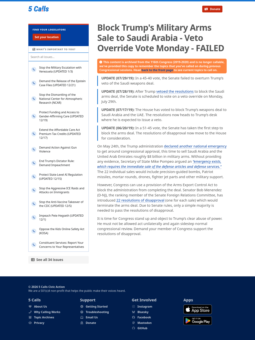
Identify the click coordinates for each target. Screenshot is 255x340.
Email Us (92, 317)
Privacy (39, 323)
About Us (40, 306)
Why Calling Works (47, 312)
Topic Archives (44, 317)
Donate (212, 9)
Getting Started (97, 306)
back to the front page (157, 70)
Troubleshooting (97, 312)
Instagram (144, 306)
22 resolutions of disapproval (140, 200)
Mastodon (144, 323)
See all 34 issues (47, 259)
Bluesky (142, 312)
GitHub (142, 328)
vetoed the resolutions (175, 91)
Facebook (144, 317)
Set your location (47, 37)
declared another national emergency (195, 146)
